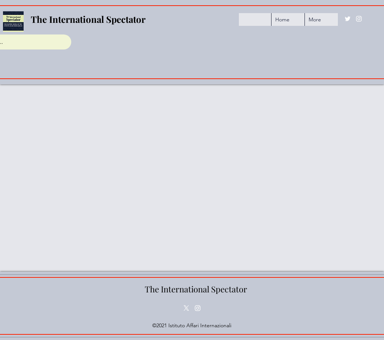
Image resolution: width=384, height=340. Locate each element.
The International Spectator (88, 19)
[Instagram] (359, 18)
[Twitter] (347, 18)
